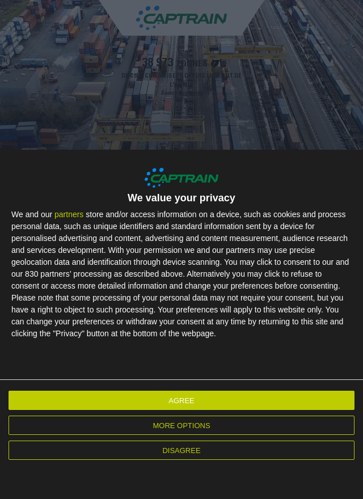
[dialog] (181, 324)
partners (68, 214)
